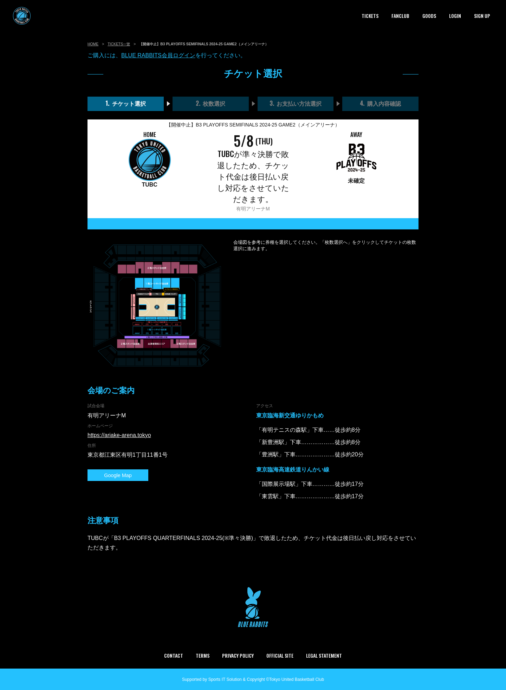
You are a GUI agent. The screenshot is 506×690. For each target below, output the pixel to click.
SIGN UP (482, 15)
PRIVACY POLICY (238, 655)
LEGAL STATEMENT (324, 655)
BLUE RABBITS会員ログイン (158, 55)
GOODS (429, 15)
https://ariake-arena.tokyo (119, 435)
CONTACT (173, 655)
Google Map (108, 475)
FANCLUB (400, 15)
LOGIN (455, 15)
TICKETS (370, 15)
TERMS (202, 655)
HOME (92, 44)
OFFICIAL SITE (279, 655)
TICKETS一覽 (119, 44)
